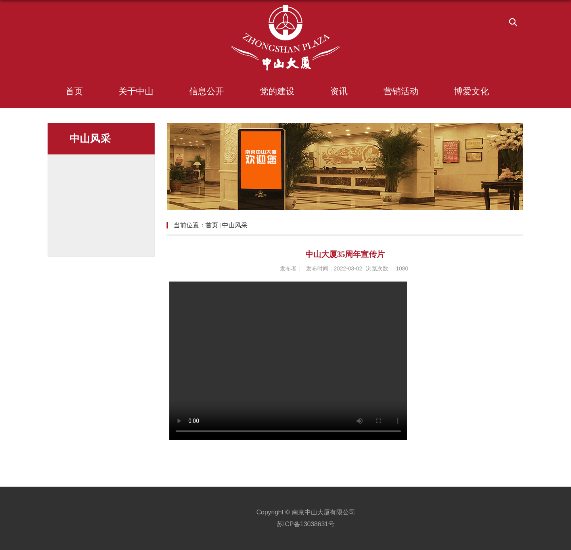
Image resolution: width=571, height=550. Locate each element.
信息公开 (206, 91)
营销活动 (400, 91)
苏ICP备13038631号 (306, 524)
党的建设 (277, 91)
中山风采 (234, 225)
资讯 (339, 91)
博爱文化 (471, 91)
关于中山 (136, 91)
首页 (74, 91)
